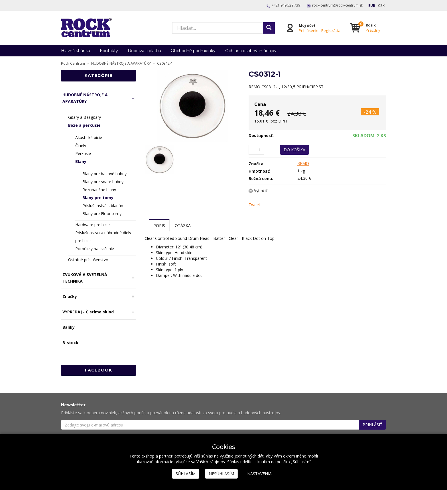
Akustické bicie (88, 137)
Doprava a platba (144, 50)
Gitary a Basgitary (84, 117)
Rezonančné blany (99, 189)
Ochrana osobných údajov (251, 50)
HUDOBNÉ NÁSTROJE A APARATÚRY (85, 98)
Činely (80, 145)
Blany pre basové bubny (104, 173)
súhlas (207, 456)
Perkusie (83, 153)
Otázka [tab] (183, 225)
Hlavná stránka (75, 50)
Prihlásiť (372, 424)
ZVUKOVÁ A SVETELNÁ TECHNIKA (84, 278)
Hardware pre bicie (92, 224)
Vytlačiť (260, 190)
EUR (371, 5)
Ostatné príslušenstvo (88, 259)
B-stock (70, 342)
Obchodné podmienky (193, 50)
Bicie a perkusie (84, 125)
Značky (69, 296)
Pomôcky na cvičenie (94, 248)
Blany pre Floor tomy (101, 213)
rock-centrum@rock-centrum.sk (337, 5)
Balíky (68, 327)
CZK (381, 5)
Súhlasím (186, 473)
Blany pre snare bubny (102, 181)
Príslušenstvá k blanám (103, 205)
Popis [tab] (159, 225)
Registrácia (330, 30)
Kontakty (109, 50)
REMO (303, 163)
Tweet (254, 204)
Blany (80, 161)
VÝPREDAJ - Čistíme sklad (88, 312)
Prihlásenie (308, 30)
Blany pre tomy (97, 197)
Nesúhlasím (221, 473)
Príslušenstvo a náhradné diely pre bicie (103, 236)
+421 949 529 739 (286, 5)
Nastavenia (259, 473)
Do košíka (294, 149)
